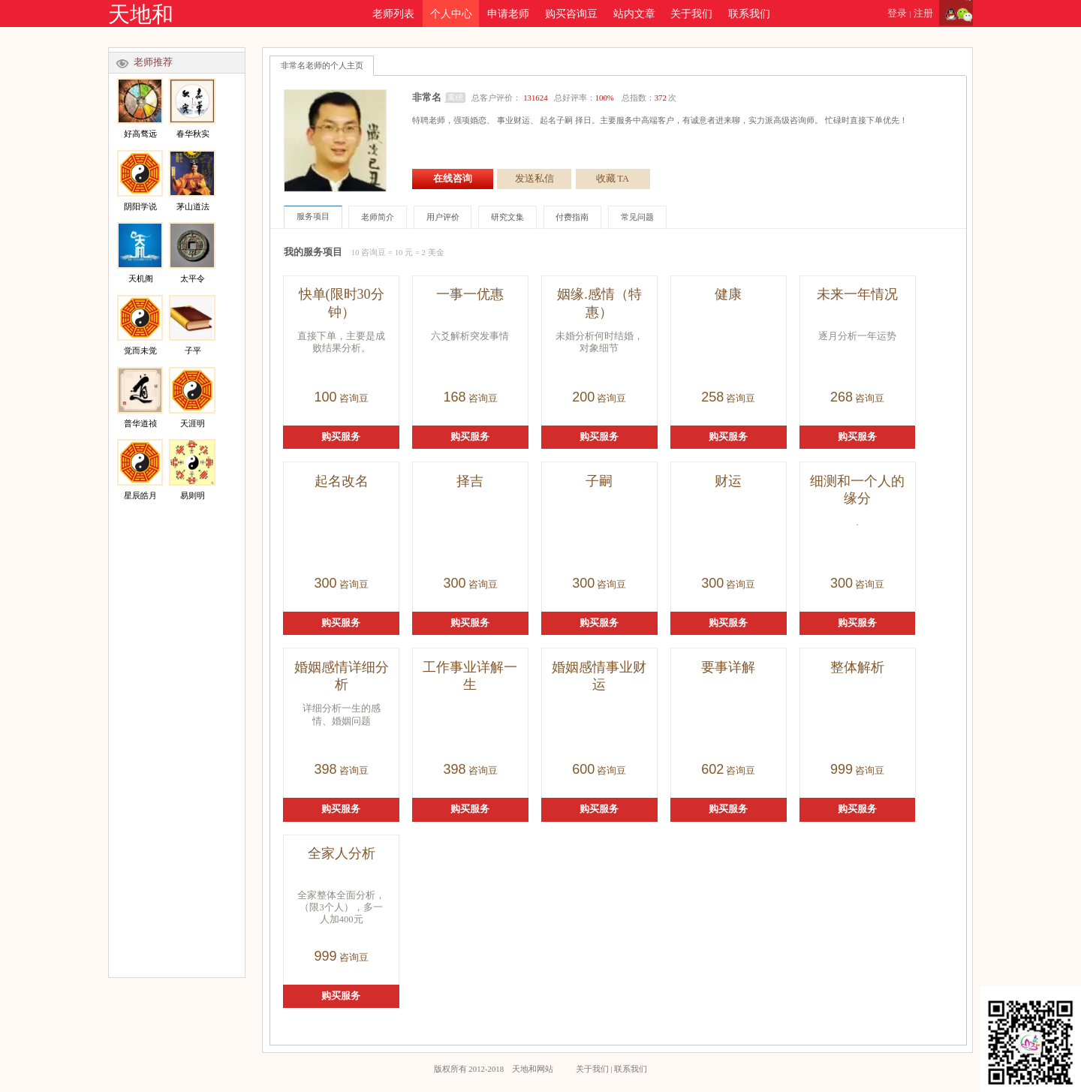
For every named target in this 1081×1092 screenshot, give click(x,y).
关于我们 (691, 14)
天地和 (140, 14)
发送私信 (534, 178)
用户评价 (442, 216)
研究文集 (507, 216)
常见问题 (637, 216)
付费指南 (572, 216)
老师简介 (377, 216)
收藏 (612, 178)
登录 (897, 13)
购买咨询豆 (571, 14)
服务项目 (313, 216)
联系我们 (749, 14)
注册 (923, 13)
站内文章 (634, 14)
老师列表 (393, 14)
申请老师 (508, 14)
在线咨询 (452, 178)
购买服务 (340, 437)
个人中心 (451, 14)
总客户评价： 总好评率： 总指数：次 (573, 97)
